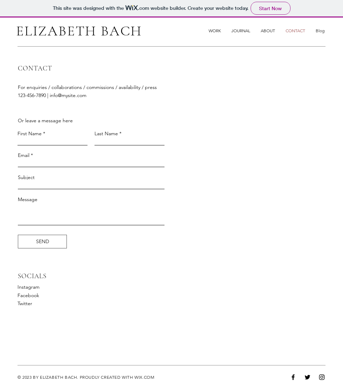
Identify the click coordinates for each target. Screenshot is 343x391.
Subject (26, 177)
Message (27, 199)
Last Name (106, 133)
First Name (30, 133)
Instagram (29, 287)
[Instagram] (322, 377)
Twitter (25, 303)
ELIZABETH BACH (79, 30)
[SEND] (42, 241)
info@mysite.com (68, 95)
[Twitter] (307, 377)
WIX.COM (144, 377)
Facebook (28, 295)
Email (23, 155)
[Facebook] (293, 377)
